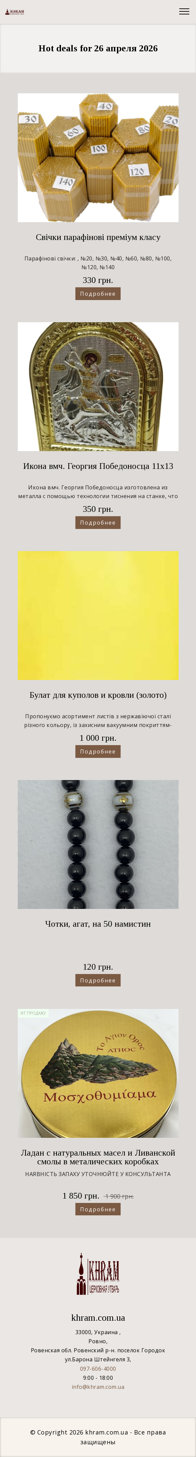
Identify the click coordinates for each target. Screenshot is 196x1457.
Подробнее (98, 293)
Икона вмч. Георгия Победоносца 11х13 (98, 466)
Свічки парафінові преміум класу (98, 237)
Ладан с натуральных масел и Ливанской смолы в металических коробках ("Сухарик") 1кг (98, 1161)
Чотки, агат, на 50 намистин (98, 924)
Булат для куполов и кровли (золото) (98, 695)
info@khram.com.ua (98, 1387)
